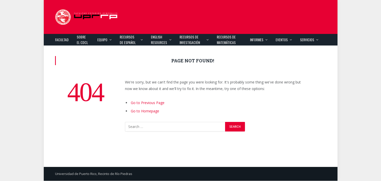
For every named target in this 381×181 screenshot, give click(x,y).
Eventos (282, 39)
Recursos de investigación (190, 39)
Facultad (62, 39)
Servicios (307, 39)
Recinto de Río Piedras (115, 173)
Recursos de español (128, 39)
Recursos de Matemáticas (226, 39)
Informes (256, 39)
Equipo (102, 39)
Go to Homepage (145, 111)
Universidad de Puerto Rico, (76, 173)
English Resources (159, 39)
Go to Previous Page (147, 102)
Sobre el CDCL (82, 39)
